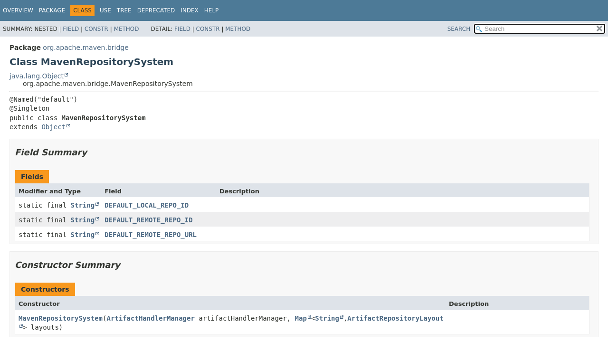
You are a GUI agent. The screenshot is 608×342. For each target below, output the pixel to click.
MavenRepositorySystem (61, 318)
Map (301, 318)
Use (105, 10)
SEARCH (459, 29)
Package (52, 10)
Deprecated (156, 10)
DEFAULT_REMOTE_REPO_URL (150, 234)
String (83, 205)
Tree (124, 10)
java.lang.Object (37, 76)
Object (53, 127)
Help (211, 10)
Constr (96, 29)
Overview (18, 10)
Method (126, 29)
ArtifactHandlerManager (150, 318)
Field (71, 29)
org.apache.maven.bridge (85, 47)
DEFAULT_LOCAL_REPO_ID (146, 205)
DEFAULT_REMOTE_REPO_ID (148, 220)
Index (189, 10)
